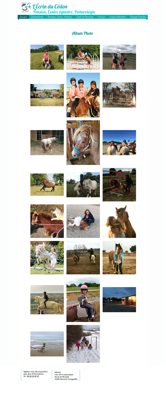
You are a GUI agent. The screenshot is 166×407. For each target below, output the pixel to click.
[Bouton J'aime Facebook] (106, 393)
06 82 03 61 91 (33, 376)
